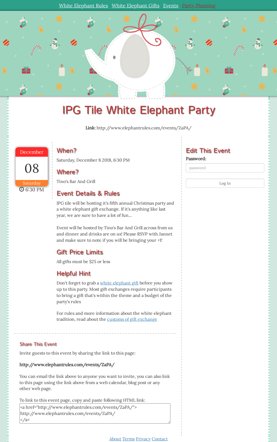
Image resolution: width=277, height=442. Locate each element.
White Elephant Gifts (135, 5)
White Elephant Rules (83, 5)
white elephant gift (119, 283)
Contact (160, 438)
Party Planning (198, 5)
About (115, 438)
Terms (128, 438)
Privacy (143, 438)
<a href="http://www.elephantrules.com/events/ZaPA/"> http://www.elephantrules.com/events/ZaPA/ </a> (94, 413)
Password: (196, 158)
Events (170, 5)
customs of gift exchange (132, 319)
